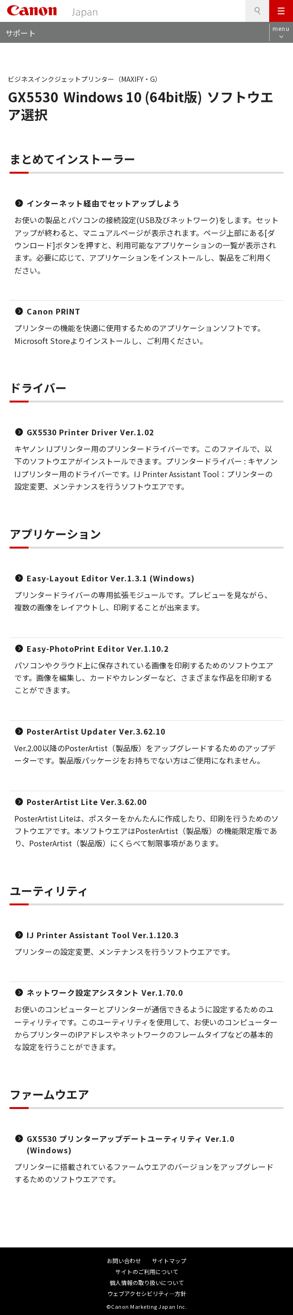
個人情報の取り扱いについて (147, 1282)
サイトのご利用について (146, 1271)
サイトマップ (169, 1260)
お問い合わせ (124, 1260)
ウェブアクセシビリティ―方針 (146, 1293)
